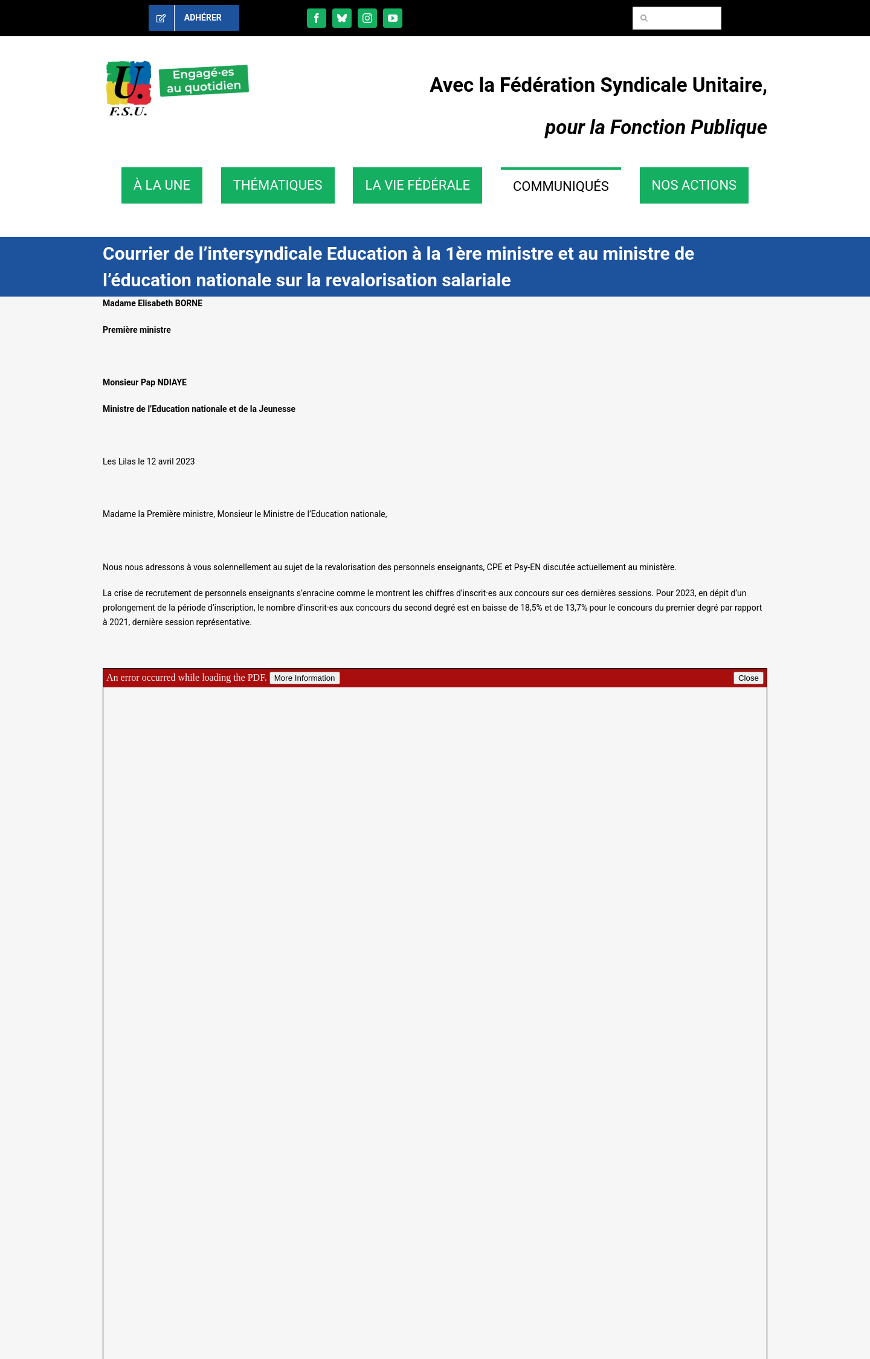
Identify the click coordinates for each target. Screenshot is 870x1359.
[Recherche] (644, 18)
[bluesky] (342, 18)
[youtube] (392, 18)
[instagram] (367, 18)
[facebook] (316, 18)
